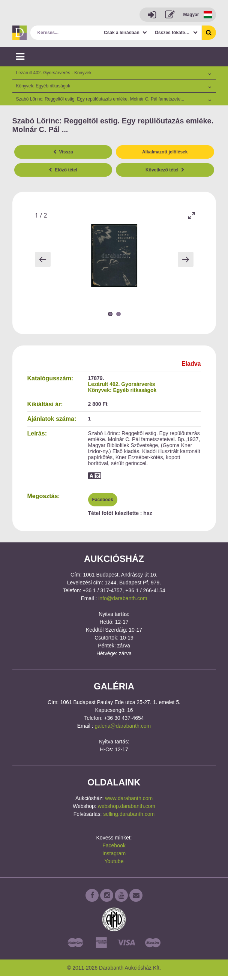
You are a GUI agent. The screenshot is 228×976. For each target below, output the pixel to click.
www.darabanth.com (129, 798)
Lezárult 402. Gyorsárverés (121, 384)
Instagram (114, 853)
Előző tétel (63, 170)
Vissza (63, 152)
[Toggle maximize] (191, 215)
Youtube (114, 861)
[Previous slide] (43, 259)
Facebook (102, 499)
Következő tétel (165, 170)
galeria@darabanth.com (123, 726)
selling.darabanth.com (128, 814)
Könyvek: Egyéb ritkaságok (122, 390)
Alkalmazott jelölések (165, 152)
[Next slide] (186, 259)
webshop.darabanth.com (126, 806)
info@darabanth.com (122, 598)
